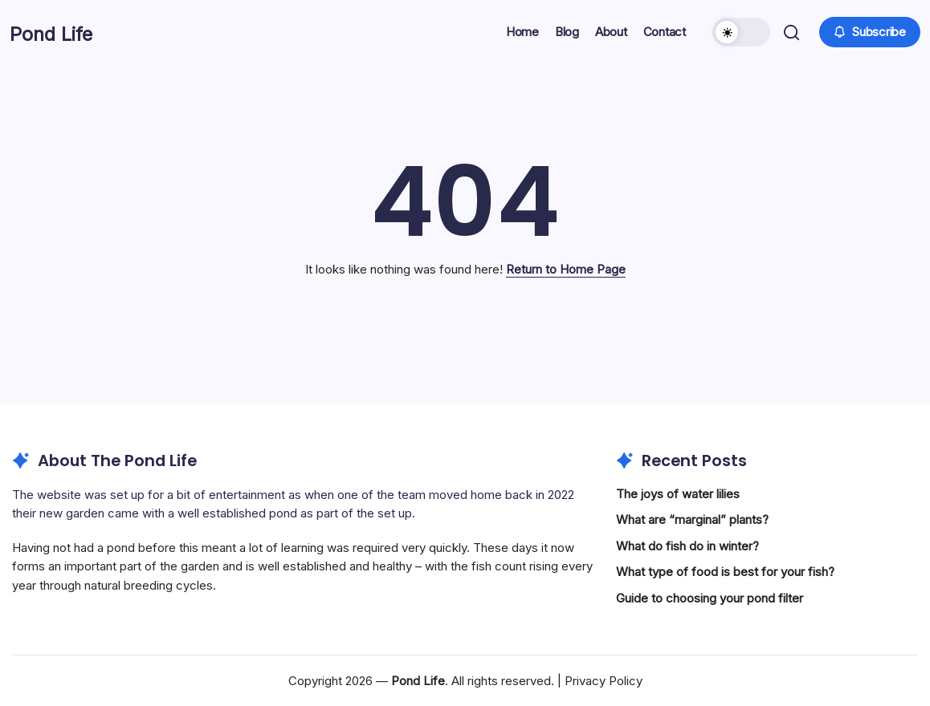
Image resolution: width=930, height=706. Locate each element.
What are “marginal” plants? (692, 519)
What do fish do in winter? (687, 546)
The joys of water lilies (678, 493)
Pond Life (67, 32)
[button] (740, 32)
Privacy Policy (603, 680)
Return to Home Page (566, 269)
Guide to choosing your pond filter (709, 598)
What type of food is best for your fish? (725, 571)
